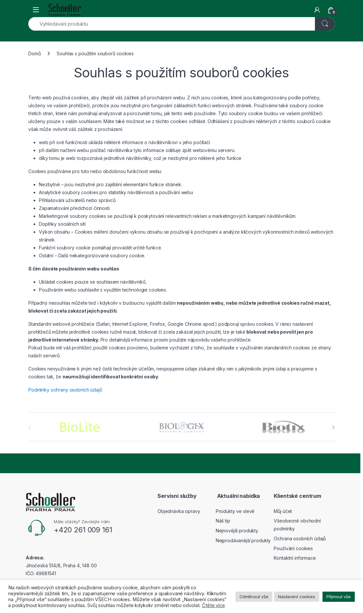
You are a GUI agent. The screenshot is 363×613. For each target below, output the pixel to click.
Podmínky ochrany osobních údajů (65, 390)
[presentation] (333, 427)
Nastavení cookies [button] (296, 596)
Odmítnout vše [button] (253, 596)
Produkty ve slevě (235, 511)
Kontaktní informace (295, 558)
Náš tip (223, 521)
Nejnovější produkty (237, 530)
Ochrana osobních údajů (300, 538)
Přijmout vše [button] (338, 596)
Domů (34, 53)
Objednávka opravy (178, 511)
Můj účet (283, 511)
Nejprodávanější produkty (243, 540)
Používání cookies (293, 548)
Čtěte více (213, 605)
